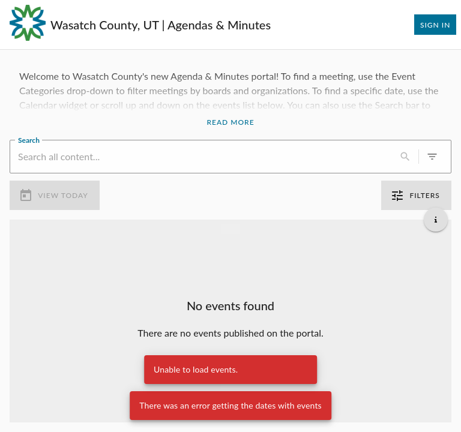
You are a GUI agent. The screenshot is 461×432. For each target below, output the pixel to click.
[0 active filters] (432, 156)
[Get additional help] (436, 220)
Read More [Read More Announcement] (230, 122)
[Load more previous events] (230, 229)
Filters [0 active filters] (416, 196)
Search (29, 139)
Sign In (435, 24)
